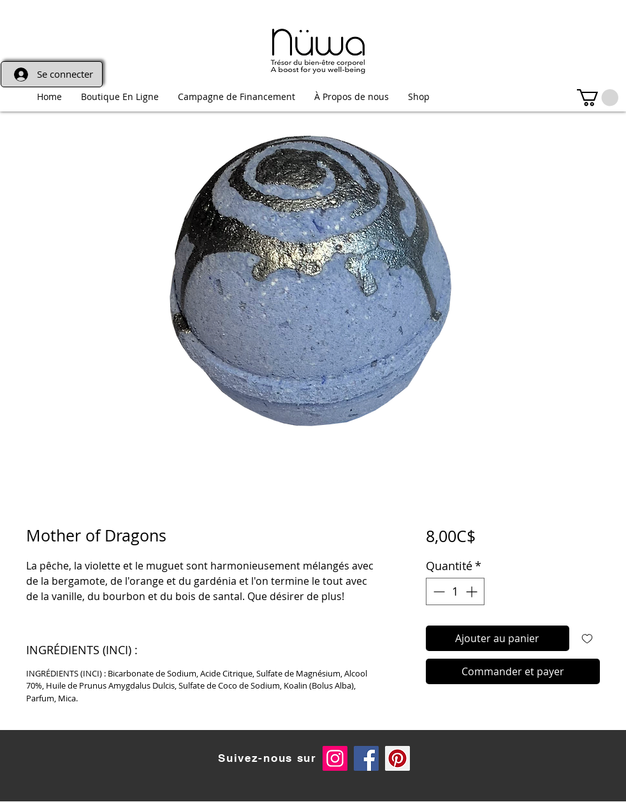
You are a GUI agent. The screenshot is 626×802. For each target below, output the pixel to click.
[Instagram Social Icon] (335, 758)
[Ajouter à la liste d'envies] (587, 638)
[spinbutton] (455, 591)
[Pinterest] (397, 758)
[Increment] (473, 591)
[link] (597, 97)
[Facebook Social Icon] (366, 758)
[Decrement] (438, 591)
